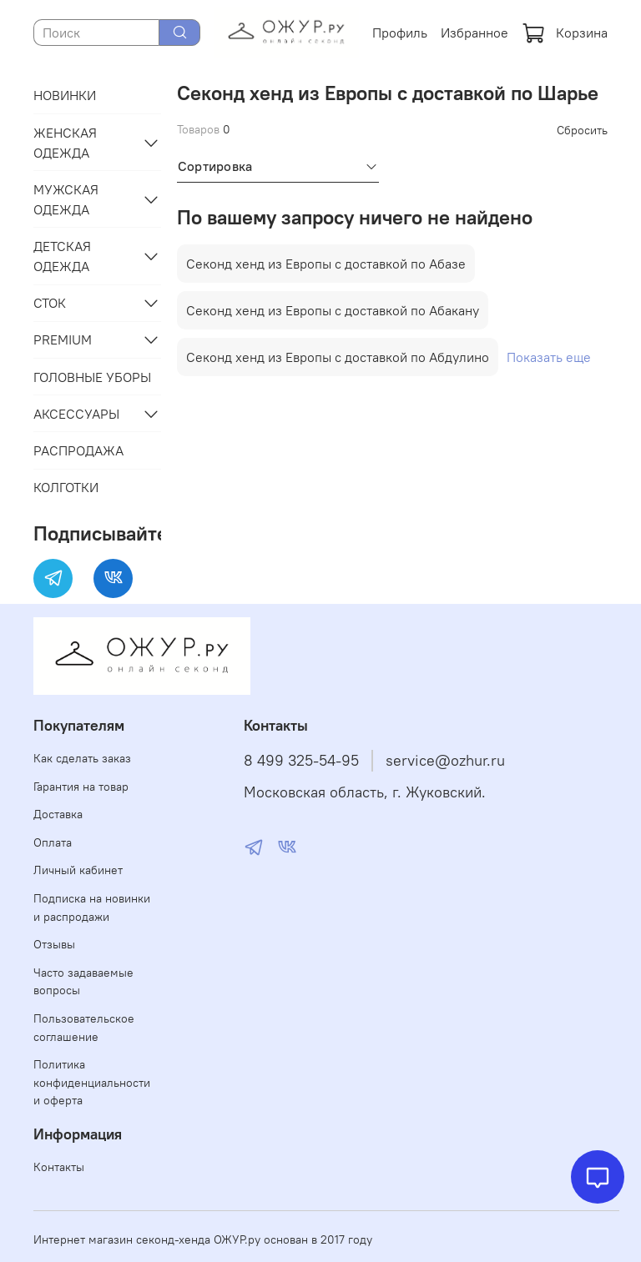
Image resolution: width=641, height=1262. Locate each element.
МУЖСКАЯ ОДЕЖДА (65, 199)
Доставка (58, 814)
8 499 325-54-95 (301, 761)
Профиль (399, 32)
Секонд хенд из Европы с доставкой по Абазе (326, 263)
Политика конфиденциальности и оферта (91, 1082)
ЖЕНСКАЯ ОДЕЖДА (65, 142)
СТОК (49, 302)
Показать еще (549, 357)
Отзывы (54, 944)
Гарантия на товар (81, 786)
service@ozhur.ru (445, 761)
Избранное (474, 32)
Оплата (52, 842)
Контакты (58, 1166)
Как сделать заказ (82, 758)
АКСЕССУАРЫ (76, 413)
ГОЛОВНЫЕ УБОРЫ (92, 377)
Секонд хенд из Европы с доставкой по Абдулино (337, 357)
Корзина (565, 32)
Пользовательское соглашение (83, 1027)
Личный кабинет (78, 869)
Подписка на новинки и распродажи (91, 907)
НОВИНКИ (64, 95)
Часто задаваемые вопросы (83, 981)
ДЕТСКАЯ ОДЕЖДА (62, 256)
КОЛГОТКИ (65, 487)
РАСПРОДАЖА (78, 450)
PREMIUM (62, 339)
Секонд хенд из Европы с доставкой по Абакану (332, 310)
